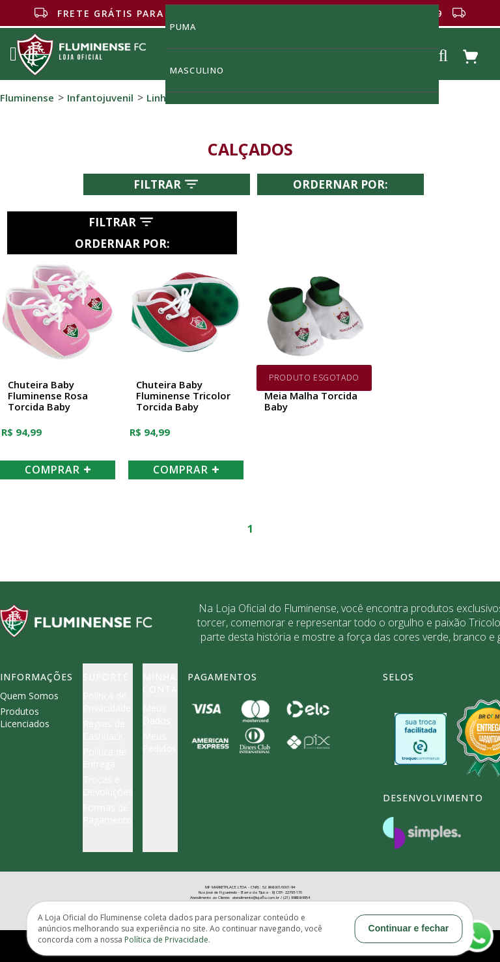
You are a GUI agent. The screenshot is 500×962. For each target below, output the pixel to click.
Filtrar (167, 184)
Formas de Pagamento (107, 813)
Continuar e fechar (408, 928)
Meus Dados (157, 714)
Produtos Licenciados (24, 717)
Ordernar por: (340, 184)
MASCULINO (204, 70)
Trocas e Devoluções (108, 785)
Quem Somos (29, 695)
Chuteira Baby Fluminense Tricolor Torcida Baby (183, 396)
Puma (191, 26)
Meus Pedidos (159, 742)
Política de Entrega (104, 757)
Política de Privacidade (107, 701)
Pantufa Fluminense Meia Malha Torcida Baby (311, 396)
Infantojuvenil (100, 97)
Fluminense (27, 97)
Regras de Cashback (104, 729)
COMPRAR (58, 469)
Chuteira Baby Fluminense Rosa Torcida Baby (48, 396)
